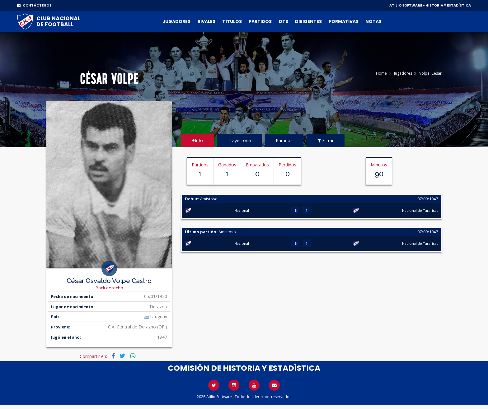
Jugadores (176, 21)
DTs (283, 21)
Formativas (344, 21)
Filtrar (325, 140)
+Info (197, 140)
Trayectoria (239, 140)
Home (381, 73)
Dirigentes (308, 21)
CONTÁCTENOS (34, 5)
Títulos (232, 21)
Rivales (206, 21)
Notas (373, 21)
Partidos (260, 21)
